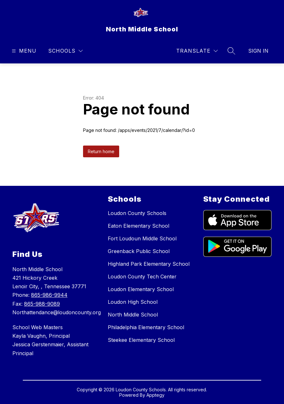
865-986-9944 (49, 295)
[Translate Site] (197, 51)
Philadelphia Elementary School (146, 327)
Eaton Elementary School (138, 226)
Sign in (258, 51)
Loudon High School (133, 302)
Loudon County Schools (137, 213)
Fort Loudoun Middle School (142, 238)
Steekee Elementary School (141, 340)
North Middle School (133, 314)
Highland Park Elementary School (149, 264)
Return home (101, 151)
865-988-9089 (42, 304)
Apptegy (155, 395)
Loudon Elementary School (141, 289)
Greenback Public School (139, 251)
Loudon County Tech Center (142, 276)
